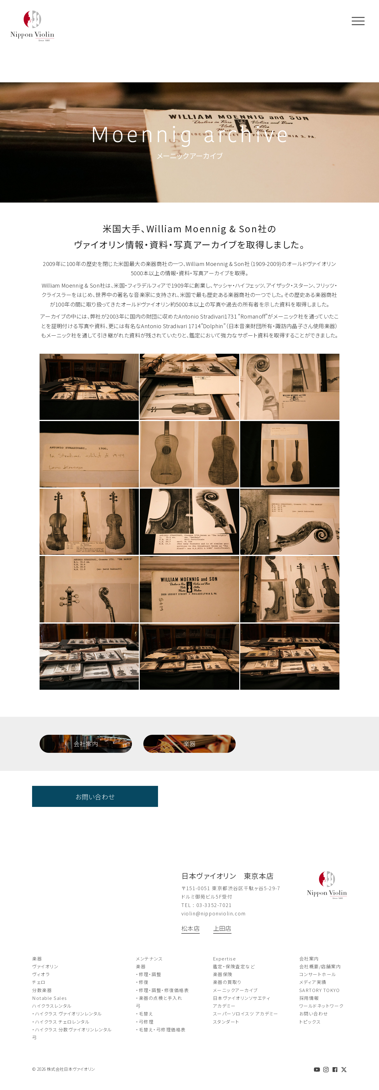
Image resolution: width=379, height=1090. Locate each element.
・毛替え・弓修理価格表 (161, 1029)
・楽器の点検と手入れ (159, 998)
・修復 (142, 982)
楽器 (190, 743)
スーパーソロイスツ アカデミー (246, 1013)
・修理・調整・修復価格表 (162, 990)
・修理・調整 (148, 974)
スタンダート (226, 1021)
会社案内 (85, 743)
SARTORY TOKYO (319, 990)
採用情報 (309, 998)
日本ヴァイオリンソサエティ (242, 998)
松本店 (190, 928)
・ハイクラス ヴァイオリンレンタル (67, 1013)
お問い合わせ (95, 796)
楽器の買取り (227, 982)
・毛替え (144, 1013)
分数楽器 (42, 990)
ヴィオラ (41, 974)
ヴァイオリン (45, 966)
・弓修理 (145, 1021)
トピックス (310, 1021)
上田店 (222, 928)
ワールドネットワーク (321, 1006)
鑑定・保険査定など (234, 966)
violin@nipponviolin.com (213, 913)
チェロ (39, 982)
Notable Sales (49, 998)
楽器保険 (223, 974)
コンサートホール (317, 974)
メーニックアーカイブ (235, 990)
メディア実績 (313, 982)
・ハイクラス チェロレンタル (61, 1021)
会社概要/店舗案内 (320, 966)
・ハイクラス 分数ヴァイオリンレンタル (72, 1029)
